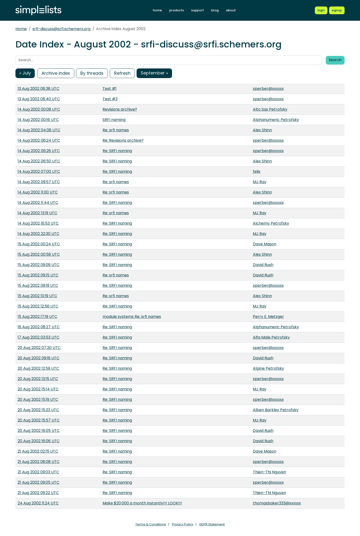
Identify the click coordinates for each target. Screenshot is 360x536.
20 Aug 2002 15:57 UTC (39, 420)
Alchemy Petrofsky (271, 223)
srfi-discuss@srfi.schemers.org (61, 29)
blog (215, 10)
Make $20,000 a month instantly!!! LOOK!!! (142, 503)
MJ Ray (259, 182)
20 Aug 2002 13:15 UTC (38, 379)
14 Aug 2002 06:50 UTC (39, 161)
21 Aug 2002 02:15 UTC (38, 451)
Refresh (122, 73)
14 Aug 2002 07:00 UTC (39, 171)
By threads (92, 73)
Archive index (56, 73)
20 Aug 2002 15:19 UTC (38, 399)
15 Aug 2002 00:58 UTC (39, 254)
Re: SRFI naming (117, 151)
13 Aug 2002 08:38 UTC (38, 88)
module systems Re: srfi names (132, 316)
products (176, 10)
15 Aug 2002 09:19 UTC (38, 285)
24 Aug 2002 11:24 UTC (38, 503)
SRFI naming (114, 119)
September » (154, 73)
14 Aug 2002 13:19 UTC (37, 213)
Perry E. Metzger (268, 316)
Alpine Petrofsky (268, 368)
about (231, 10)
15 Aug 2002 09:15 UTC (38, 275)
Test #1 (110, 88)
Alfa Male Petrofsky (271, 337)
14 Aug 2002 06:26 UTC (39, 151)
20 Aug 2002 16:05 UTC (39, 430)
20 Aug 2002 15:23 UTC (38, 410)
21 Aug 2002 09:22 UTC (38, 493)
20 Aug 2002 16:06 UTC (39, 441)
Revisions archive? (120, 109)
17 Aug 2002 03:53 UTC (38, 337)
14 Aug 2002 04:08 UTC (39, 130)
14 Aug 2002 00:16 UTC (38, 119)
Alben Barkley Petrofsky (275, 410)
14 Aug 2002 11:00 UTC (38, 192)
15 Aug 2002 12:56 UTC (38, 306)
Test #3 (110, 99)
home (157, 10)
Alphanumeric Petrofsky (276, 119)
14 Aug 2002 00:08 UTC (39, 109)
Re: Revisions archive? (123, 140)
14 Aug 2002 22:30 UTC (38, 233)
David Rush (263, 265)
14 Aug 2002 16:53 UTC (38, 223)
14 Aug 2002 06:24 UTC (39, 140)
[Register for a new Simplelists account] (337, 10)
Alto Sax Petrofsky (270, 109)
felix (256, 171)
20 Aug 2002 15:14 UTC (38, 389)
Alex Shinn (262, 130)
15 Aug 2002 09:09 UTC (38, 265)
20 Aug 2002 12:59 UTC (38, 368)
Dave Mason (264, 244)
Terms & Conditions (150, 524)
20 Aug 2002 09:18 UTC (38, 358)
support (197, 10)
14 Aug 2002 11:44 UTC (38, 202)
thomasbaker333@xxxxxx (277, 503)
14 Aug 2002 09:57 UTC (39, 182)
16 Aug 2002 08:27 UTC (39, 327)
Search (335, 59)
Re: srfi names (116, 130)
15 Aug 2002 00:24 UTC (39, 244)
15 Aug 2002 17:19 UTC (37, 316)
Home (21, 29)
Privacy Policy (182, 524)
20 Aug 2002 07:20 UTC (39, 347)
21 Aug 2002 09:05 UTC (38, 482)
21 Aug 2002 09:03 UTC (38, 472)
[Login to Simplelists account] (321, 10)
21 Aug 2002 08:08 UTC (39, 461)
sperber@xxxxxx (268, 88)
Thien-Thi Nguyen (269, 472)
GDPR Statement (212, 524)
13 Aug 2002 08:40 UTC (39, 99)
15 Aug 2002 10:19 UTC (37, 296)
